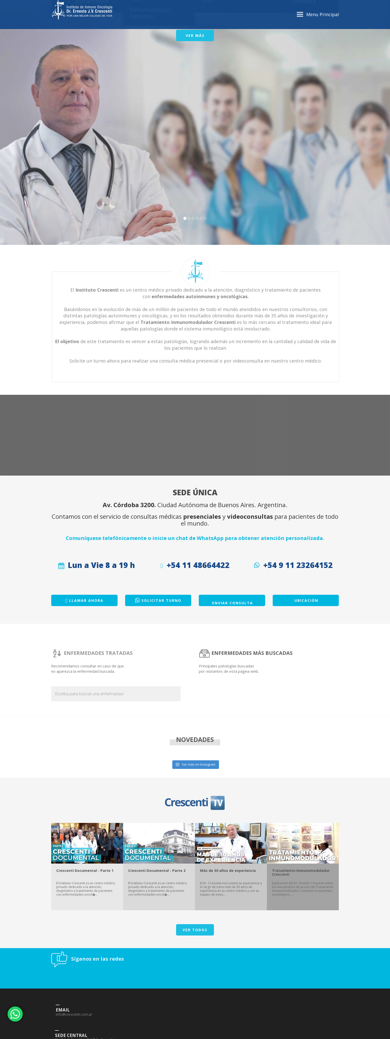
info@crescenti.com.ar (121, 1036)
